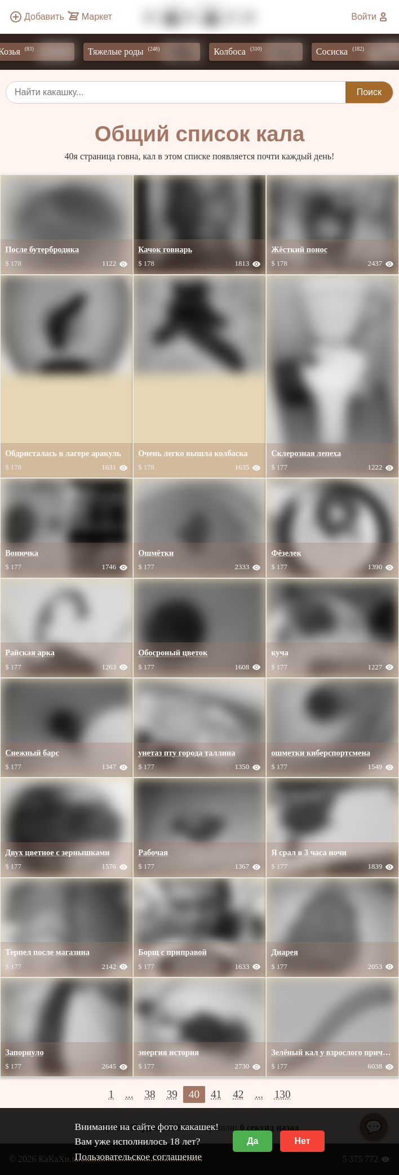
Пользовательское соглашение (138, 1156)
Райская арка (30, 652)
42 (238, 1094)
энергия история (168, 1052)
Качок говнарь (165, 249)
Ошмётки (156, 552)
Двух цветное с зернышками (57, 852)
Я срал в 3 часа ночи (309, 852)
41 (216, 1094)
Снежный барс (32, 752)
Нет (302, 1141)
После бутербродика (42, 249)
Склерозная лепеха (306, 453)
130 (282, 1094)
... (129, 1094)
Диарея (284, 952)
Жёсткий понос (299, 249)
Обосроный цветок (172, 652)
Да (252, 1141)
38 (149, 1094)
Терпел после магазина (47, 952)
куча (280, 652)
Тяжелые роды (150, 52)
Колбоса (264, 52)
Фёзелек (286, 552)
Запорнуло (24, 1052)
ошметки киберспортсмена (320, 752)
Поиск (369, 92)
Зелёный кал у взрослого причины (334, 1052)
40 (194, 1094)
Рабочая (153, 852)
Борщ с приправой (172, 952)
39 (172, 1094)
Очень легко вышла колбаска (192, 453)
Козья (43, 52)
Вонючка (21, 552)
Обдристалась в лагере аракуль (63, 453)
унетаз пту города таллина (186, 752)
